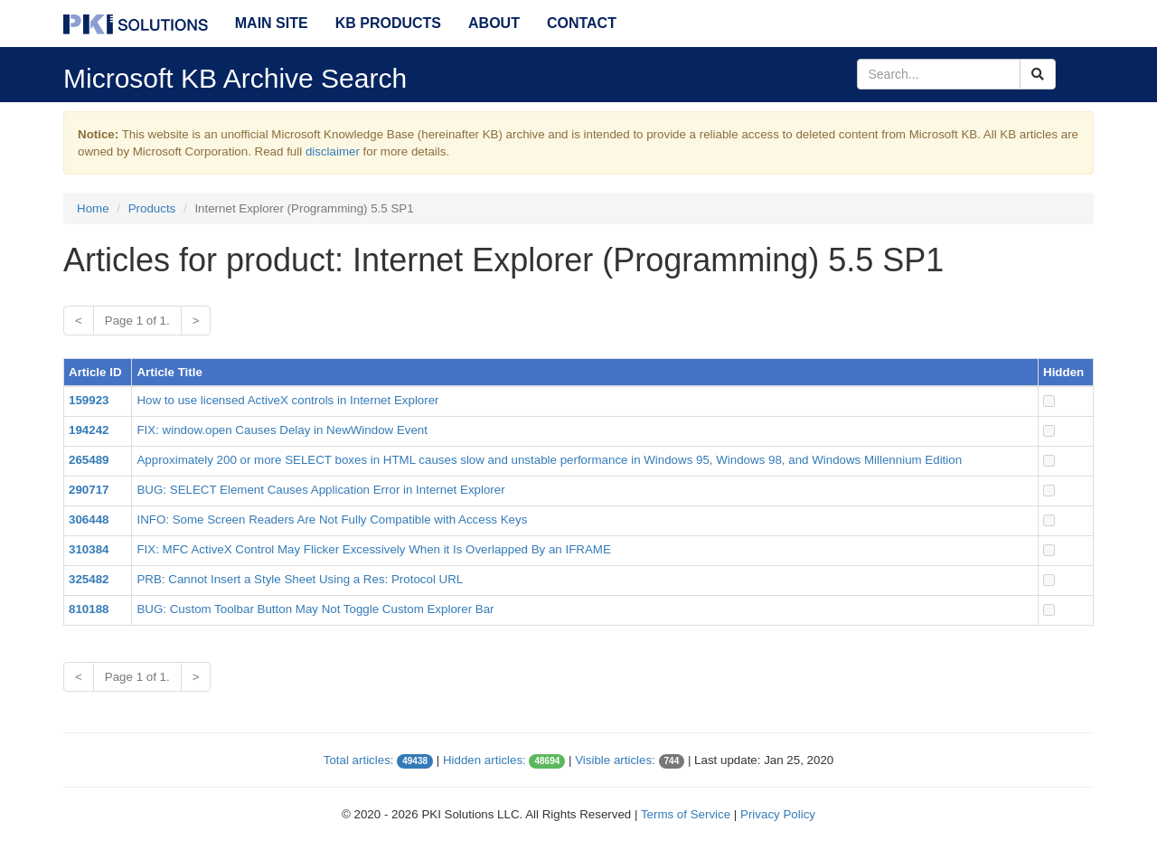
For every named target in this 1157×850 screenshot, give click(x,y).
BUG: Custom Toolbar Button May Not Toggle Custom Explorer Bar (315, 609)
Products (152, 208)
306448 (88, 519)
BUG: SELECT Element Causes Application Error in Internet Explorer (320, 489)
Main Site (271, 23)
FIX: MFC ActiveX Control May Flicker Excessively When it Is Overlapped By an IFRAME (373, 549)
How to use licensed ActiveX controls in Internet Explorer (287, 400)
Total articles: (359, 760)
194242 (88, 430)
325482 (88, 579)
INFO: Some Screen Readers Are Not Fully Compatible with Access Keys (331, 519)
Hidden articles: (484, 760)
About (494, 23)
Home (93, 208)
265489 (88, 460)
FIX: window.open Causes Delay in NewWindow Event (282, 430)
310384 (88, 549)
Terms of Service (685, 814)
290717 (88, 489)
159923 (88, 400)
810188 (88, 609)
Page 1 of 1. (137, 320)
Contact (581, 23)
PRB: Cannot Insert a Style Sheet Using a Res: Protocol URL (299, 579)
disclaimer (333, 151)
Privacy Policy (777, 814)
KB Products (388, 23)
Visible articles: (615, 760)
